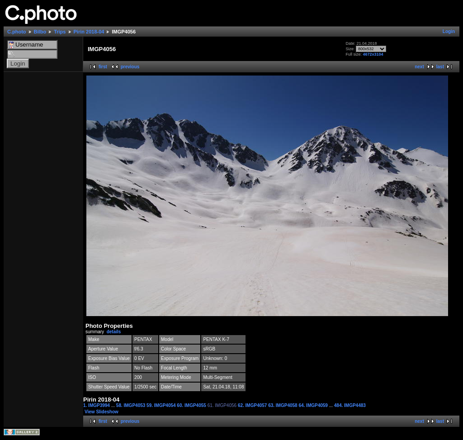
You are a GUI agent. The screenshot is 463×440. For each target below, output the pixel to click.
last (440, 66)
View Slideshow (101, 411)
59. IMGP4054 (161, 405)
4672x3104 (373, 54)
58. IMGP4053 (131, 405)
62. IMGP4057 (253, 405)
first (103, 66)
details (114, 331)
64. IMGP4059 (313, 405)
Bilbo (40, 31)
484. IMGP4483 (350, 405)
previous (130, 66)
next (419, 66)
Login (449, 31)
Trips (60, 31)
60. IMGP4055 (192, 405)
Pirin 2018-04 (89, 31)
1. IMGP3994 (97, 405)
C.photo (16, 31)
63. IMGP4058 (283, 405)
